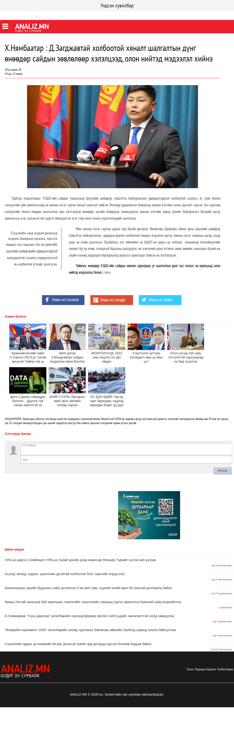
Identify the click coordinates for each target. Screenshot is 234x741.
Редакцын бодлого (205, 669)
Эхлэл (190, 669)
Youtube (40, 14)
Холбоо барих (225, 669)
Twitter (24, 14)
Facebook (8, 14)
